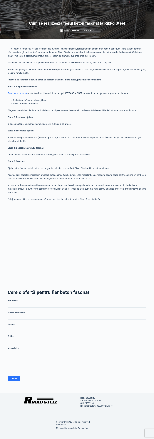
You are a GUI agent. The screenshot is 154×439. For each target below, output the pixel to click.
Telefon (77, 326)
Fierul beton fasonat (17, 93)
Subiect (77, 338)
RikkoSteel (61, 424)
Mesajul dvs (77, 360)
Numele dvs (77, 302)
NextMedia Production (78, 428)
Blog (92, 30)
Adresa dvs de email (77, 314)
